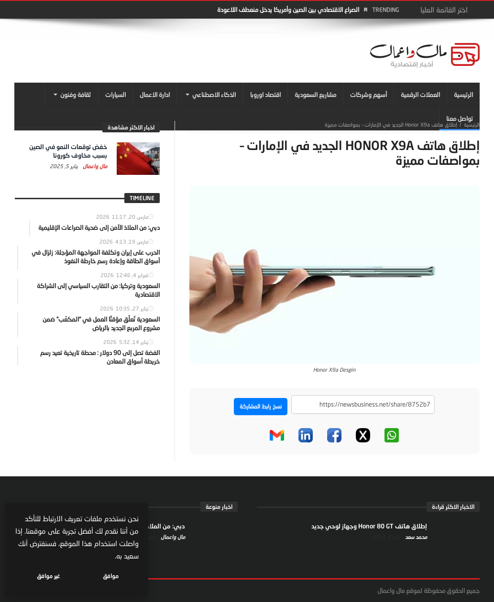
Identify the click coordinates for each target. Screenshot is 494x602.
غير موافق (48, 576)
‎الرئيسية (472, 124)
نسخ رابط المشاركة (261, 406)
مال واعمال (94, 166)
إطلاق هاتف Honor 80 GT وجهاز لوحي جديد (369, 526)
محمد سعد (415, 537)
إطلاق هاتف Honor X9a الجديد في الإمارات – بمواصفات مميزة (391, 124)
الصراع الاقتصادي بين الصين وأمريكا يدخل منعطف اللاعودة (288, 9)
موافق (111, 576)
